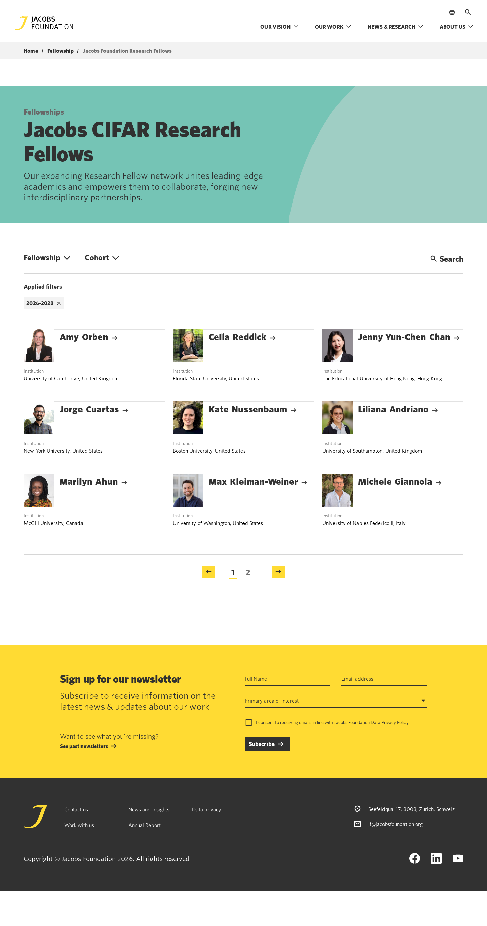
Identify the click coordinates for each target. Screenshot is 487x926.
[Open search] (468, 12)
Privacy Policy (394, 722)
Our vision (279, 27)
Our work (333, 27)
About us (456, 27)
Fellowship (60, 51)
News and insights (148, 809)
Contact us (76, 809)
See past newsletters (84, 746)
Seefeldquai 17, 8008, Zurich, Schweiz (411, 809)
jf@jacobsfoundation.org (395, 824)
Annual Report (144, 825)
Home (31, 51)
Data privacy (206, 809)
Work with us (79, 825)
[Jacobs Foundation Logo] (44, 23)
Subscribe (262, 743)
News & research (395, 27)
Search (446, 258)
